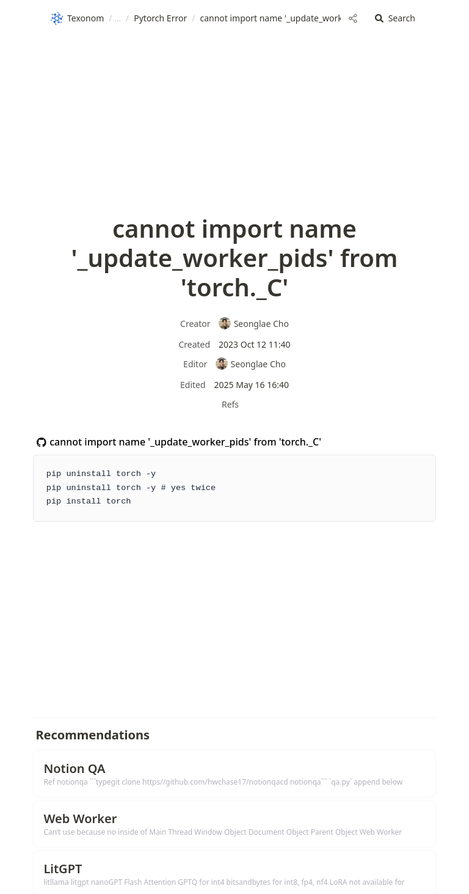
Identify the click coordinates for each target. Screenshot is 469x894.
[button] (395, 18)
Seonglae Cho (253, 323)
